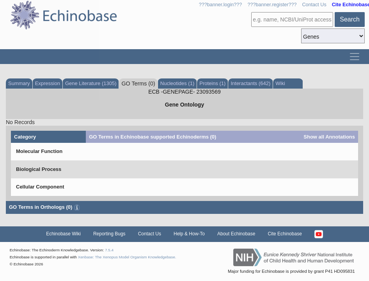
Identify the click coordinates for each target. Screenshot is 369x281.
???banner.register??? (271, 4)
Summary (19, 83)
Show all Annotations (329, 137)
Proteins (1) (212, 83)
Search (350, 19)
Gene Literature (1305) (91, 83)
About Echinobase (236, 234)
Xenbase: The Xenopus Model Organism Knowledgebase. (127, 257)
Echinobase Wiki (63, 234)
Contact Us (314, 4)
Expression (47, 83)
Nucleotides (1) (177, 83)
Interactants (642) (250, 83)
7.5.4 (109, 250)
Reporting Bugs (109, 234)
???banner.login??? (220, 4)
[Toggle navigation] (354, 56)
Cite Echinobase (285, 234)
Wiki (280, 83)
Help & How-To (189, 234)
